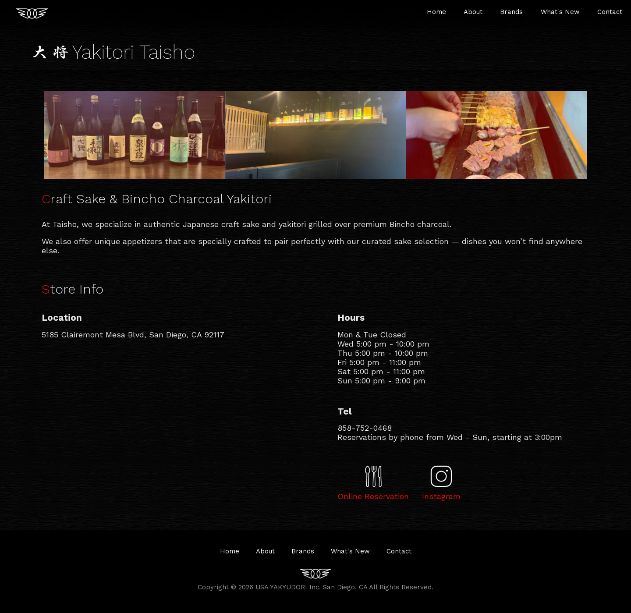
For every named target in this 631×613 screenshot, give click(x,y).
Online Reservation (373, 496)
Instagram (441, 496)
